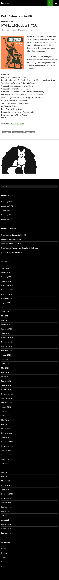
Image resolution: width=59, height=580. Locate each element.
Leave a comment (26, 30)
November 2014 (7, 529)
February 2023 (6, 433)
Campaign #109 (7, 206)
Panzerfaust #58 (19, 25)
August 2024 (6, 355)
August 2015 (6, 524)
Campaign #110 (7, 202)
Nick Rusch (5, 252)
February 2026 (6, 277)
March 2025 (5, 324)
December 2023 (7, 390)
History (11, 21)
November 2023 (7, 394)
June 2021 (5, 520)
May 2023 (5, 420)
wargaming (30, 132)
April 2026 (5, 268)
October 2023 (6, 398)
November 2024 (7, 342)
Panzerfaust (18, 132)
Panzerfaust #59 (18, 252)
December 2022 (7, 442)
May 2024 (5, 368)
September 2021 (7, 507)
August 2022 (6, 459)
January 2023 (6, 437)
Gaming (4, 21)
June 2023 (5, 416)
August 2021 (6, 511)
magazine (6, 132)
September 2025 (7, 298)
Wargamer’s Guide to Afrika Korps (25, 248)
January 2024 (6, 385)
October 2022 (6, 450)
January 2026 (6, 281)
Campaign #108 (7, 210)
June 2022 (5, 468)
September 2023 (7, 403)
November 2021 (7, 498)
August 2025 (6, 303)
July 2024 (4, 359)
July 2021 (4, 516)
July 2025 (4, 307)
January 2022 (6, 489)
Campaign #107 (7, 215)
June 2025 (5, 311)
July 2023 (4, 411)
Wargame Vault (17, 123)
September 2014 (7, 533)
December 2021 (7, 494)
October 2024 (6, 346)
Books (3, 549)
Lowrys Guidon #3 (19, 235)
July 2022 (4, 463)
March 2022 (5, 481)
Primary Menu (56, 3)
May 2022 (5, 472)
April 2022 (5, 476)
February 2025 (6, 329)
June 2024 (5, 364)
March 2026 (5, 272)
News (3, 566)
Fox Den (5, 3)
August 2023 (6, 407)
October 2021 (6, 502)
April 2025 (5, 320)
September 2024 (7, 351)
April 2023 (5, 424)
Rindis (3, 239)
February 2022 (6, 485)
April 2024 (5, 372)
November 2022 (7, 446)
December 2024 (7, 337)
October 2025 (6, 294)
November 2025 (7, 290)
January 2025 (6, 333)
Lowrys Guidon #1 (15, 239)
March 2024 (5, 377)
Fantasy (4, 553)
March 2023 (5, 429)
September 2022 (7, 455)
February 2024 (6, 381)
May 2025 (5, 316)
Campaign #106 (7, 219)
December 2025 (7, 285)
